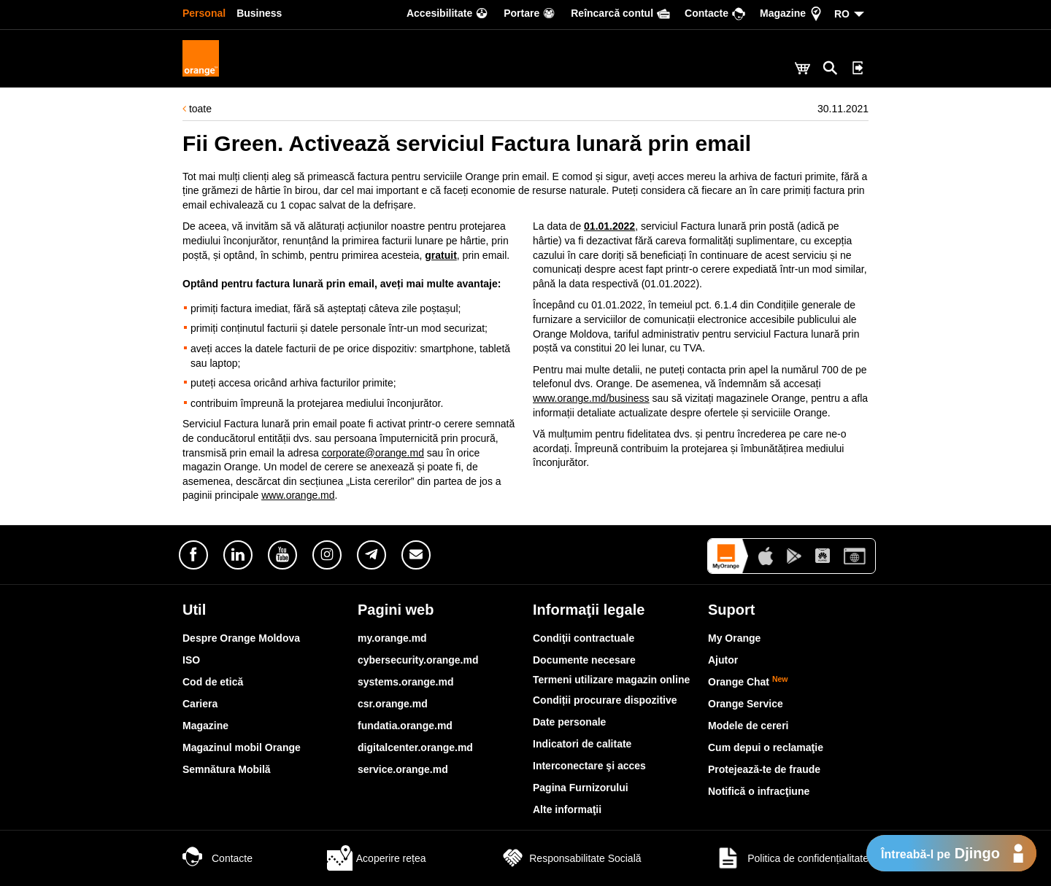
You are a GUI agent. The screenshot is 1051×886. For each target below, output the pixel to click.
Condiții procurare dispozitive (605, 700)
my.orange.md (392, 638)
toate (197, 108)
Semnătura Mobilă (226, 769)
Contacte (217, 858)
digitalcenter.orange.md (415, 747)
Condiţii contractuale (583, 638)
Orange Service (745, 704)
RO (842, 14)
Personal (204, 13)
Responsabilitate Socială (570, 858)
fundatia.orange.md (405, 725)
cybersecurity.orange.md (418, 660)
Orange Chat (748, 682)
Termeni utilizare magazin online (611, 679)
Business (259, 13)
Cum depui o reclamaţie (765, 747)
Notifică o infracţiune (758, 791)
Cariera (199, 704)
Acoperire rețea (376, 858)
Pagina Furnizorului (580, 787)
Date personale (569, 722)
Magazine (205, 725)
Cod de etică (212, 682)
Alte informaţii (567, 809)
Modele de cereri (748, 725)
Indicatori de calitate (582, 744)
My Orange (734, 638)
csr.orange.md (393, 704)
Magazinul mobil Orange (241, 747)
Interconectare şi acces (589, 766)
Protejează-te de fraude (764, 769)
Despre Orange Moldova (241, 638)
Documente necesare (584, 660)
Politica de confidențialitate (792, 858)
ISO (191, 660)
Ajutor (723, 660)
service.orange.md (403, 769)
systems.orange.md (406, 682)
